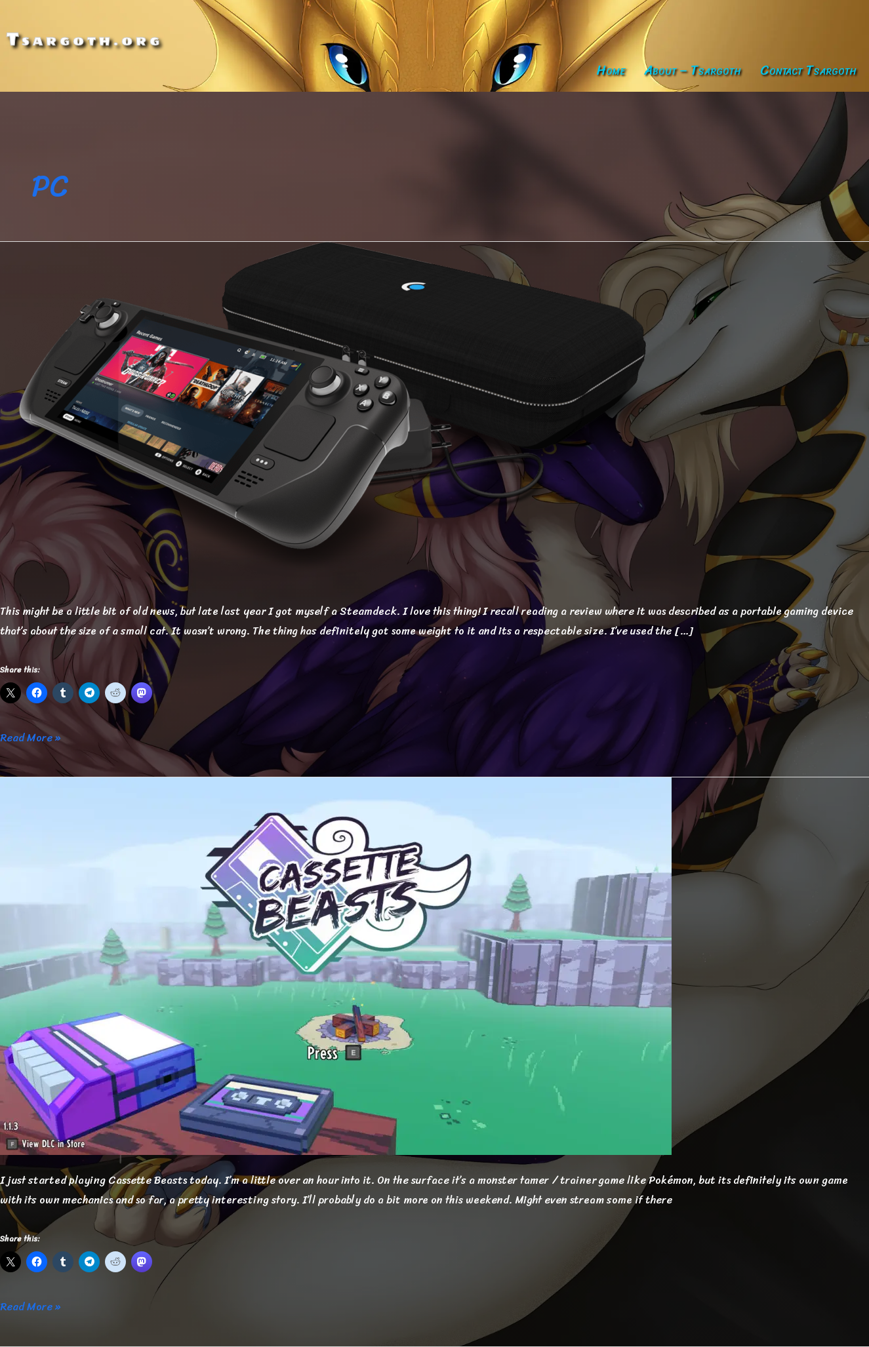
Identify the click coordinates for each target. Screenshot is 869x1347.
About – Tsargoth (692, 70)
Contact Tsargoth (808, 70)
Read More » (30, 738)
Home (610, 70)
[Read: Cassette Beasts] (336, 965)
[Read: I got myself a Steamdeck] (336, 412)
